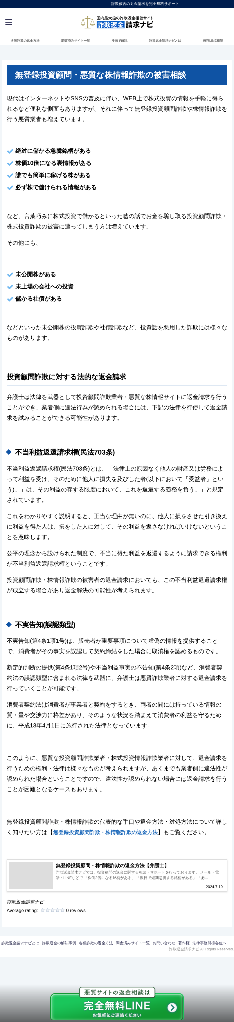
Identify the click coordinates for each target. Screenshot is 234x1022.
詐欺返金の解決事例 (59, 950)
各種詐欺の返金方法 (25, 40)
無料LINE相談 (213, 40)
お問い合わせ (164, 950)
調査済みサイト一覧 (75, 40)
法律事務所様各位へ (209, 950)
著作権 (184, 950)
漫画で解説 (119, 40)
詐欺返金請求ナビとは (165, 40)
